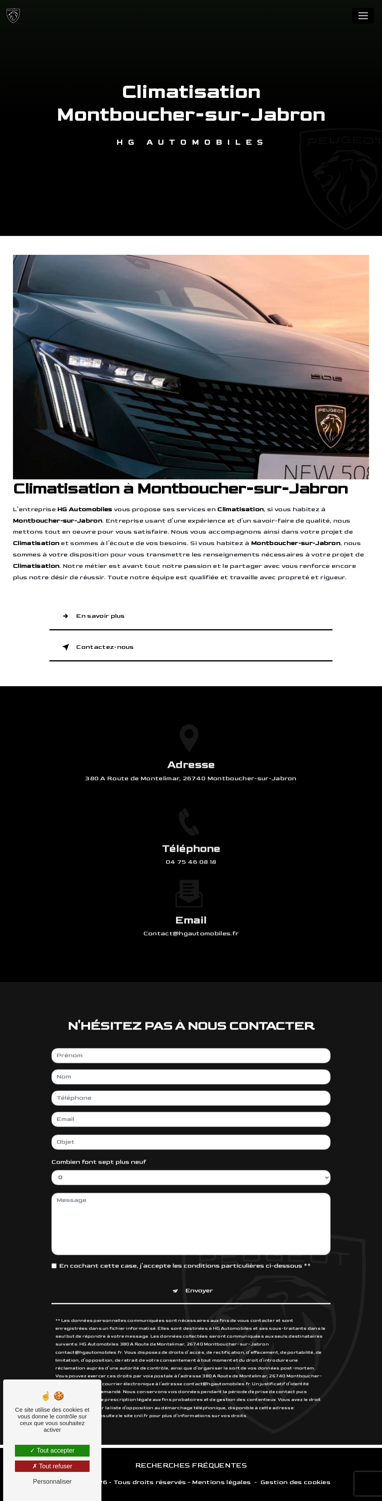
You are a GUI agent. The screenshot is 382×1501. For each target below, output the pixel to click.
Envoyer (199, 1278)
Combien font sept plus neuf (98, 1150)
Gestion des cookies (296, 1482)
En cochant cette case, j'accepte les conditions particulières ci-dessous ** (185, 1254)
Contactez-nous (96, 647)
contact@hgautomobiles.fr (191, 921)
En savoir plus (92, 616)
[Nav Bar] (363, 16)
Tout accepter (52, 1450)
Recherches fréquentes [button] (191, 1465)
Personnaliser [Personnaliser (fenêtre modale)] (52, 1481)
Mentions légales (221, 1482)
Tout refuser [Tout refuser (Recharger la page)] (52, 1466)
